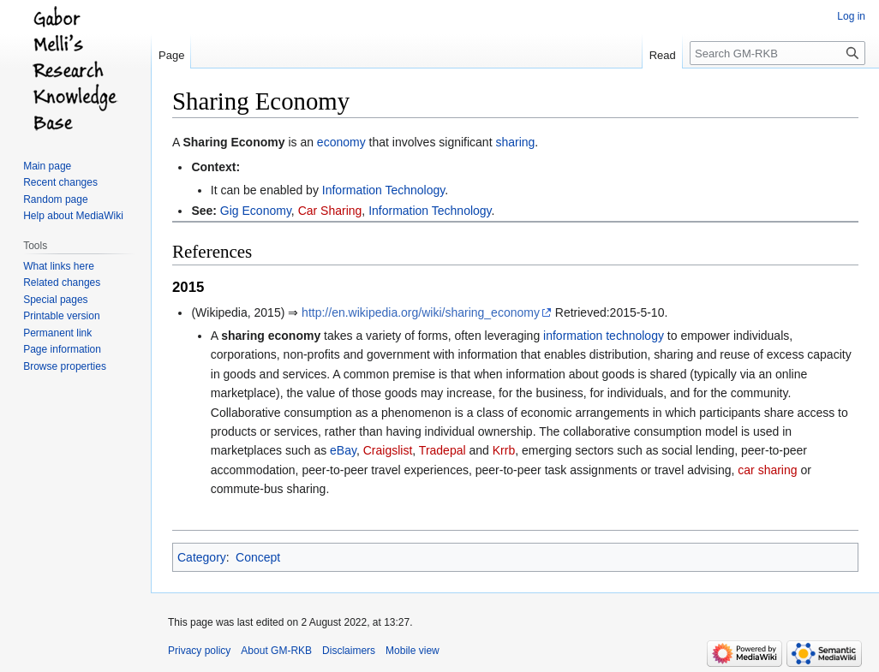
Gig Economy (255, 210)
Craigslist (388, 450)
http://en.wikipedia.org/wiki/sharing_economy (421, 312)
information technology (603, 335)
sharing (515, 142)
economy (341, 142)
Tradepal (442, 450)
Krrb (504, 450)
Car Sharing (330, 210)
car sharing (767, 470)
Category (201, 557)
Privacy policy (199, 651)
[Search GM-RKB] (777, 53)
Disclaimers (348, 651)
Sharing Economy (233, 142)
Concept (258, 557)
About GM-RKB (276, 651)
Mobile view (413, 651)
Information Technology (383, 190)
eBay (343, 450)
